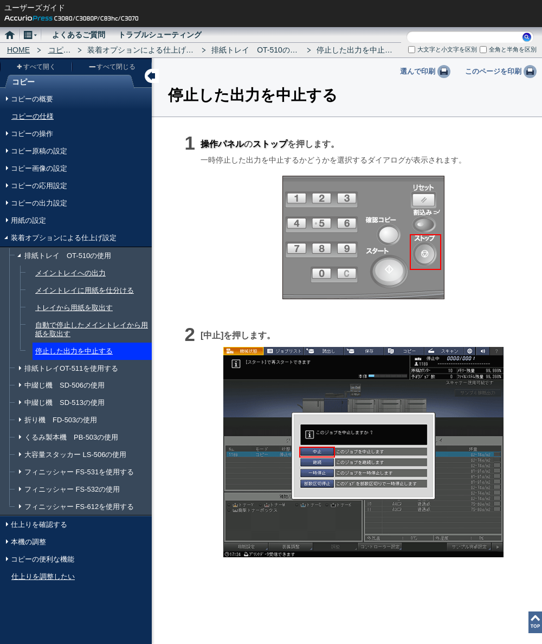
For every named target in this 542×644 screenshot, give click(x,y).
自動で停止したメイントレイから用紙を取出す (91, 329)
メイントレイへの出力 (70, 273)
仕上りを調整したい (43, 576)
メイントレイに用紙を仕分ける (84, 290)
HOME (18, 50)
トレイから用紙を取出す (74, 308)
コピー (59, 50)
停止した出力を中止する (74, 351)
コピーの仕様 (32, 116)
